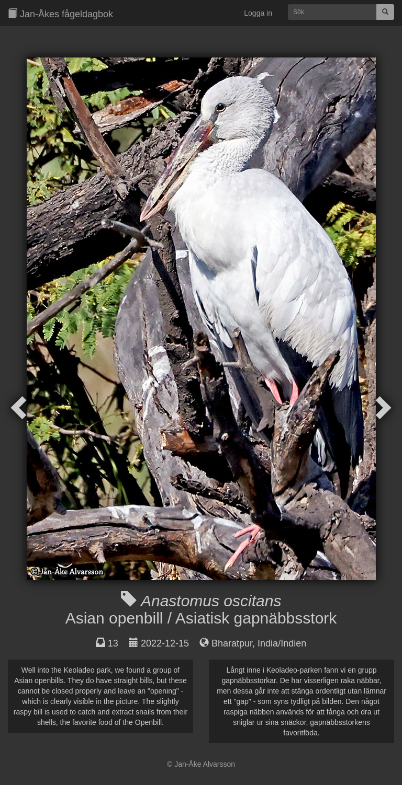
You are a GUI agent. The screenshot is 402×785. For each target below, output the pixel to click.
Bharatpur (231, 643)
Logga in (258, 13)
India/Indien (282, 643)
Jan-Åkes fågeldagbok (60, 13)
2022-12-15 (165, 643)
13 (113, 643)
